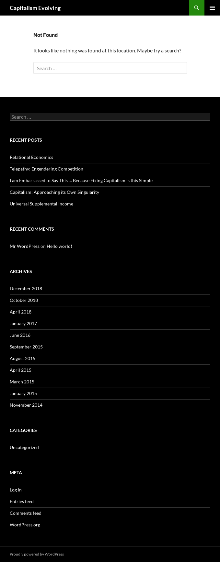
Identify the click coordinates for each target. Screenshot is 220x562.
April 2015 (20, 370)
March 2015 (22, 381)
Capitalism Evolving (35, 7)
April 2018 (20, 311)
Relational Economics (31, 157)
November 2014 (26, 405)
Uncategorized (24, 447)
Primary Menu (212, 8)
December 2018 (26, 288)
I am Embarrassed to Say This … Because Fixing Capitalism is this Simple (81, 180)
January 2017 (23, 323)
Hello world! (59, 246)
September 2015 (26, 346)
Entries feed (22, 501)
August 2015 (22, 358)
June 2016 (20, 335)
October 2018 (24, 300)
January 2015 (23, 393)
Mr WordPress (25, 246)
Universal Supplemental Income (41, 203)
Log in (16, 489)
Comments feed (25, 513)
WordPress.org (25, 524)
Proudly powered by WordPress (37, 554)
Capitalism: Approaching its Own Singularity (54, 192)
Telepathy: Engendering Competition (46, 168)
